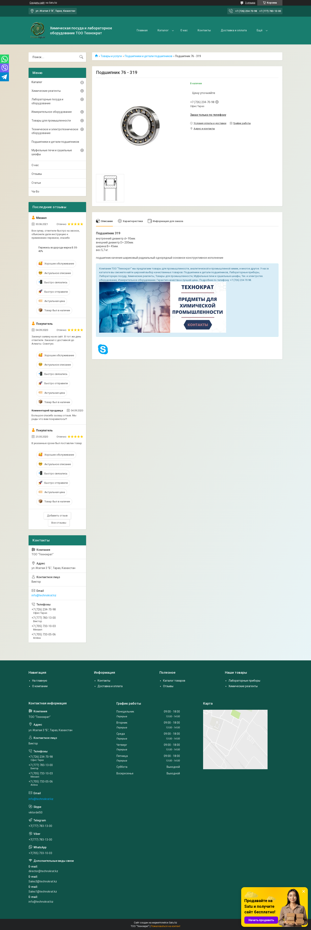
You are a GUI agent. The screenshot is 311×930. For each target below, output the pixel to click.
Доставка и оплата (234, 30)
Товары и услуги (111, 56)
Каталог (163, 30)
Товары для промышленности (51, 120)
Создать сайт (37, 2)
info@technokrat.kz (44, 595)
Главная (142, 30)
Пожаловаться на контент (165, 926)
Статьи (36, 182)
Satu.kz (173, 922)
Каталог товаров (174, 680)
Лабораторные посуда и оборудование (47, 101)
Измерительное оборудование (52, 111)
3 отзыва (250, 2)
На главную (39, 680)
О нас (184, 30)
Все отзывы (58, 522)
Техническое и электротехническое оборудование (55, 131)
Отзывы (37, 173)
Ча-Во (35, 191)
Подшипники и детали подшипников (148, 56)
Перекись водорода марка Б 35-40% (58, 249)
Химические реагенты (46, 90)
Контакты (204, 30)
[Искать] (81, 57)
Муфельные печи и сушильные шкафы (52, 152)
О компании (40, 686)
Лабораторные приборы (244, 680)
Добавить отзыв (57, 515)
